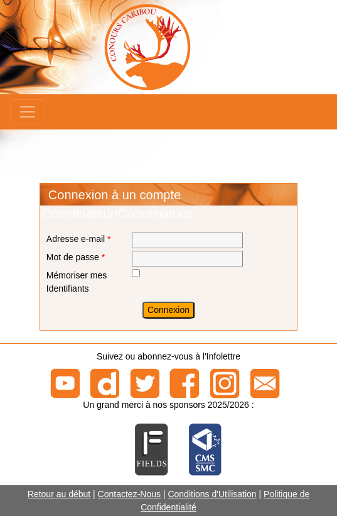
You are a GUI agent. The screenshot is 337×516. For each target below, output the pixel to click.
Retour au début (59, 494)
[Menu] (27, 111)
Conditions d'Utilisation (212, 494)
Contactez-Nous (129, 494)
